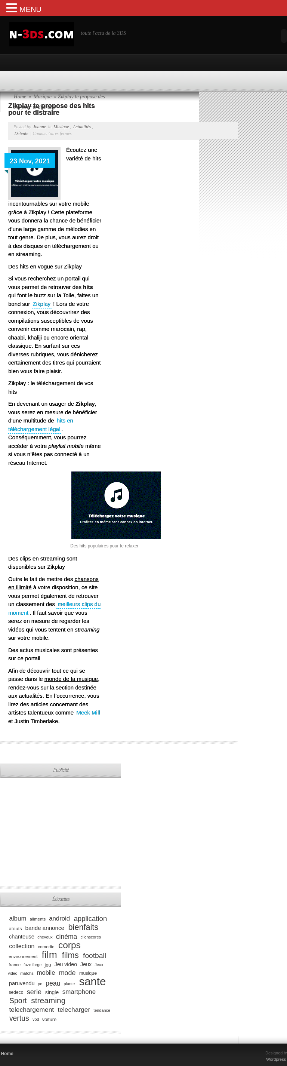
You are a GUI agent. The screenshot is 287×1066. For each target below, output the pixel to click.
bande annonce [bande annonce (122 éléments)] (44, 928)
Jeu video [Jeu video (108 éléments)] (66, 964)
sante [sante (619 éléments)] (92, 981)
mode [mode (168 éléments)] (67, 972)
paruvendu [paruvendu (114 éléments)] (22, 983)
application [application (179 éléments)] (90, 918)
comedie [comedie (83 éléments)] (46, 946)
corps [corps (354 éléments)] (69, 945)
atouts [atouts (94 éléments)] (15, 928)
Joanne (39, 126)
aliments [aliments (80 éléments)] (38, 919)
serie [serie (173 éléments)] (34, 991)
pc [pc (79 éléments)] (40, 983)
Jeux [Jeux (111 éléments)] (86, 964)
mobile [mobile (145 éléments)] (46, 972)
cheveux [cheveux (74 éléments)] (44, 937)
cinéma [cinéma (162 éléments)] (66, 936)
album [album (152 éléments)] (17, 918)
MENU (30, 9)
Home (7, 1053)
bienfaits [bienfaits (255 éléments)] (83, 927)
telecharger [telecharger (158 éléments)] (74, 1009)
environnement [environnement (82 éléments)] (23, 956)
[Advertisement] (87, 766)
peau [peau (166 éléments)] (53, 983)
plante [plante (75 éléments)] (69, 983)
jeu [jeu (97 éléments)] (47, 964)
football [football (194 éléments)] (94, 955)
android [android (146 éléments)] (59, 918)
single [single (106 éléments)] (52, 992)
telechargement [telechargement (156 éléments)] (31, 1009)
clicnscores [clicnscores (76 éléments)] (90, 937)
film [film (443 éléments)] (49, 954)
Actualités (82, 126)
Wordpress (276, 1059)
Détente (21, 133)
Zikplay (42, 304)
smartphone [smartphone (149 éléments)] (79, 991)
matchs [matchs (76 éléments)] (27, 973)
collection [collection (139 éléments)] (21, 946)
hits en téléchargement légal (40, 424)
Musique (61, 126)
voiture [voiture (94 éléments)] (49, 1019)
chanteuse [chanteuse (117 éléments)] (21, 937)
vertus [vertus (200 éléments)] (19, 1018)
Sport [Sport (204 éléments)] (18, 1000)
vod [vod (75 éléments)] (36, 1019)
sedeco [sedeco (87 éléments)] (16, 992)
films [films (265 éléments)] (70, 955)
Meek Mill (88, 712)
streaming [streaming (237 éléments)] (48, 1000)
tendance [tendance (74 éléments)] (101, 1010)
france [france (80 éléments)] (15, 964)
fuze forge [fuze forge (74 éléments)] (32, 964)
